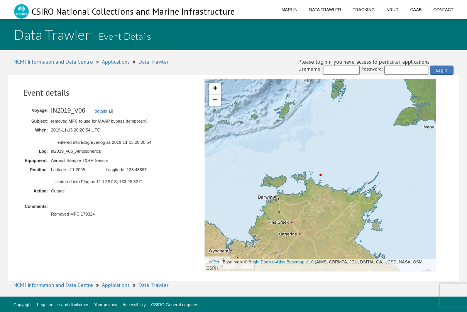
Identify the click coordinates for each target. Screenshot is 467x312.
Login (441, 70)
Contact (443, 9)
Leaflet (212, 262)
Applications (116, 61)
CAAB (416, 9)
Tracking (364, 9)
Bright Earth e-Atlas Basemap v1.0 (281, 262)
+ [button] (215, 89)
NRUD (392, 9)
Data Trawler (325, 9)
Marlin (289, 9)
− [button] (215, 100)
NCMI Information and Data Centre (53, 61)
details (101, 111)
